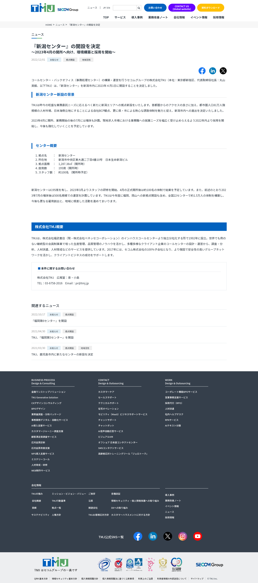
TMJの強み (37, 493)
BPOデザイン (38, 408)
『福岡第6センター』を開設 (49, 321)
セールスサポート (107, 397)
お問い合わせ (155, 7)
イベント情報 (198, 17)
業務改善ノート (158, 17)
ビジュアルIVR (105, 436)
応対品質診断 (38, 442)
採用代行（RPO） (174, 403)
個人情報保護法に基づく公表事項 (118, 578)
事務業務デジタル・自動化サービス (49, 420)
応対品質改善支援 (40, 448)
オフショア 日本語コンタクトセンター (118, 442)
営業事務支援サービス (176, 397)
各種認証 (115, 493)
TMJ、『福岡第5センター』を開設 (52, 337)
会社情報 (179, 17)
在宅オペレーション (108, 408)
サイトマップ (197, 578)
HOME (49, 24)
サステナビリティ (40, 514)
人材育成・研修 (39, 465)
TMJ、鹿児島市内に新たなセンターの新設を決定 (62, 354)
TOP (106, 17)
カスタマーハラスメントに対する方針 (130, 514)
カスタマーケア (106, 391)
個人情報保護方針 (89, 578)
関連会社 (93, 507)
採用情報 (218, 17)
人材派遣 (169, 408)
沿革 (90, 500)
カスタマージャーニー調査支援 (47, 431)
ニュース (92, 7)
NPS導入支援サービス (42, 453)
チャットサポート (107, 420)
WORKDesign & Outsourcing (177, 381)
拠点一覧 (56, 507)
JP (104, 7)
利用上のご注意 (145, 578)
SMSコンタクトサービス (111, 448)
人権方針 (56, 514)
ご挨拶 (91, 493)
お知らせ (54, 59)
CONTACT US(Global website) (182, 8)
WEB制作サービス (40, 470)
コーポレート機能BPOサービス (181, 391)
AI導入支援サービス (41, 425)
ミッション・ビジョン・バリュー (69, 493)
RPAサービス (172, 420)
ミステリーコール (40, 459)
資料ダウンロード (211, 7)
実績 (34, 507)
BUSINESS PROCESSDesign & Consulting (43, 381)
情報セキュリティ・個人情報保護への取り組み (135, 500)
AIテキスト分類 (173, 425)
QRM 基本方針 (41, 578)
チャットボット (106, 425)
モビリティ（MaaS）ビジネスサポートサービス (123, 414)
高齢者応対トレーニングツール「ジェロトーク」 (123, 453)
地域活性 (86, 59)
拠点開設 (70, 59)
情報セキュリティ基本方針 (64, 578)
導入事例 (137, 17)
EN (108, 7)
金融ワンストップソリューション (48, 391)
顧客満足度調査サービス (44, 436)
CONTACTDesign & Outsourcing (111, 381)
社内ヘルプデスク (174, 414)
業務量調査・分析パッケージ (46, 414)
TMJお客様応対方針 (98, 514)
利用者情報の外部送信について (172, 578)
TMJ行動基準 (59, 500)
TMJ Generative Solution (44, 397)
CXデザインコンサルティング (46, 403)
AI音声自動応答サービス (110, 431)
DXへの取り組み (119, 507)
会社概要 (36, 500)
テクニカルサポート (108, 403)
